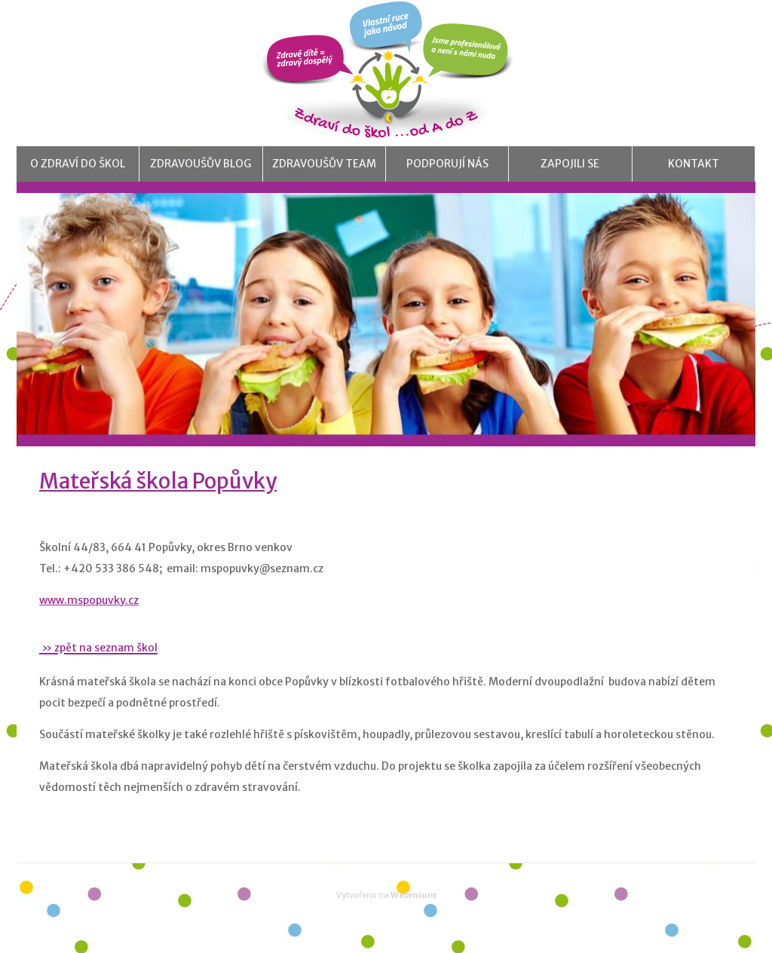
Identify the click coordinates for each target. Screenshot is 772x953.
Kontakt (693, 176)
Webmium (414, 921)
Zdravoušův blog (201, 176)
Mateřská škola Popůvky (158, 507)
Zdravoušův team (323, 176)
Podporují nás (447, 176)
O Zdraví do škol (78, 176)
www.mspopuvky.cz (89, 626)
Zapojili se (570, 176)
